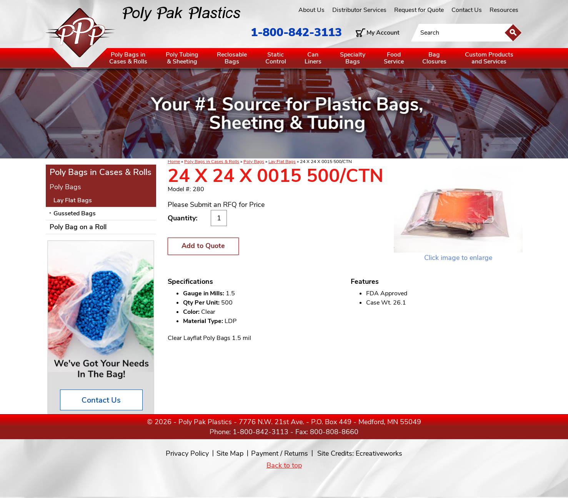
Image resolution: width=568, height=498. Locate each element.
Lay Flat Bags (282, 161)
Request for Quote (419, 10)
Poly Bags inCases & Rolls (128, 58)
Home (174, 161)
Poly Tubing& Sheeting (182, 58)
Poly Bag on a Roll (78, 227)
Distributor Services (359, 10)
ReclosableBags (232, 58)
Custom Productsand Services (489, 58)
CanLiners (313, 58)
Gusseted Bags (74, 213)
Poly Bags (253, 161)
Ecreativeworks (379, 453)
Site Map (230, 453)
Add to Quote (203, 245)
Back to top (284, 465)
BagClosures (434, 58)
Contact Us (466, 10)
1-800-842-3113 (296, 32)
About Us (311, 10)
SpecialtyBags (352, 58)
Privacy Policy (187, 453)
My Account (383, 32)
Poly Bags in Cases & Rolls (211, 161)
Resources (504, 10)
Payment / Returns (279, 453)
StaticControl (275, 58)
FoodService (394, 58)
